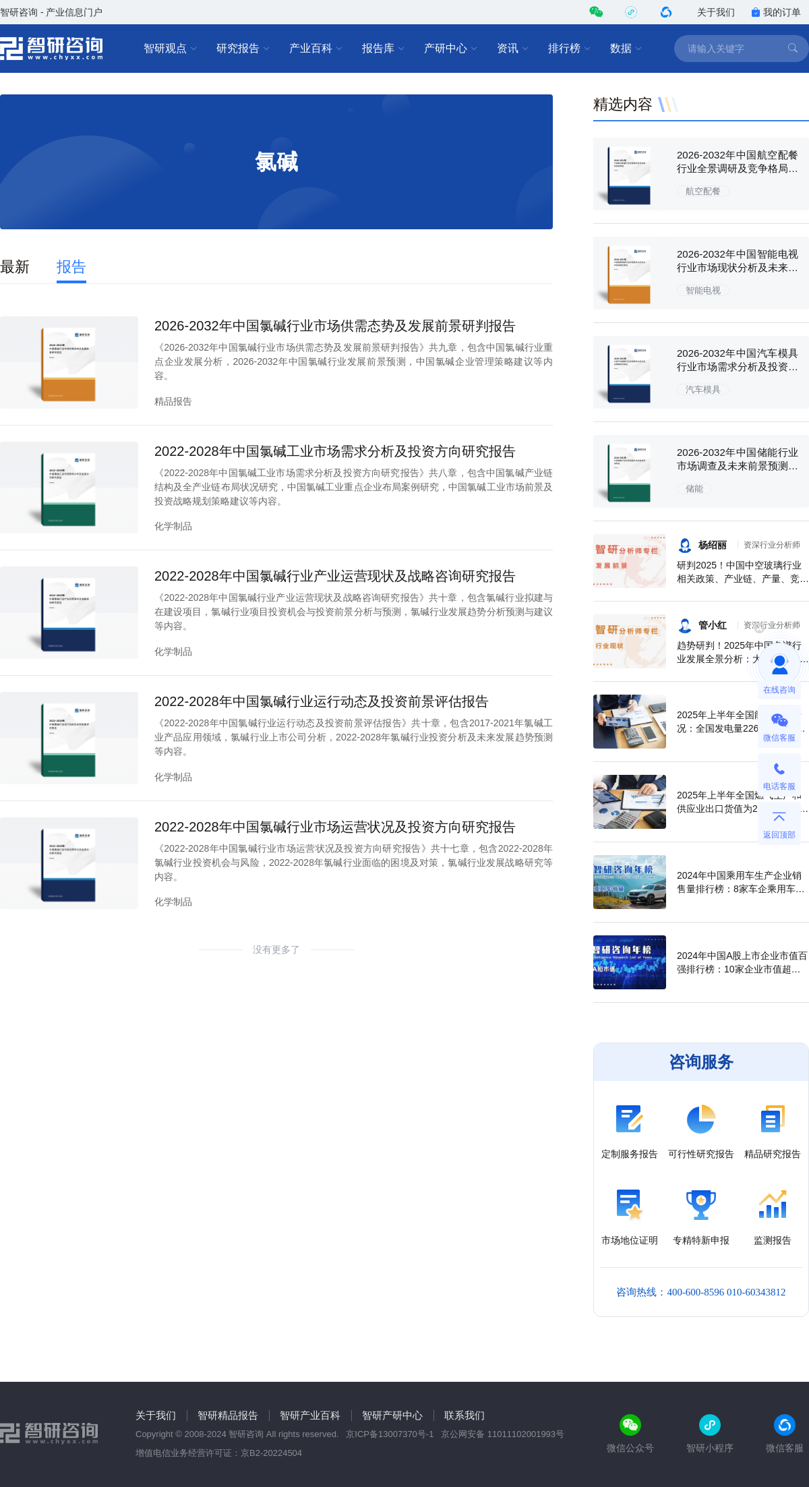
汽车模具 (703, 389)
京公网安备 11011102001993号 (502, 1434)
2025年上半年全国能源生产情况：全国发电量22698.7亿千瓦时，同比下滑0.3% (741, 728)
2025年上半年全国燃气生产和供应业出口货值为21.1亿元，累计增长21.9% (742, 808)
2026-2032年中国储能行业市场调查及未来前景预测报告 (737, 465)
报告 (71, 266)
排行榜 (569, 48)
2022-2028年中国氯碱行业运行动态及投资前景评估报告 (321, 701)
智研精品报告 (228, 1415)
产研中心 (451, 48)
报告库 (383, 48)
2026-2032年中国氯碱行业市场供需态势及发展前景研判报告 (335, 325)
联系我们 (464, 1415)
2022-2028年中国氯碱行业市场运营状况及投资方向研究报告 (335, 826)
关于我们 (716, 12)
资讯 (513, 48)
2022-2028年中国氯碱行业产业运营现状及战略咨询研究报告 (335, 575)
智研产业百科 (310, 1415)
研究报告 (243, 48)
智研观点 (171, 48)
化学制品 (173, 526)
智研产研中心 (392, 1415)
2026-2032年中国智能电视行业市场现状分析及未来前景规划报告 (737, 267)
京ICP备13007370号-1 (389, 1434)
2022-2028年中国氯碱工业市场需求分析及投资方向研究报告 (335, 451)
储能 (694, 489)
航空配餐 (703, 191)
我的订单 (776, 12)
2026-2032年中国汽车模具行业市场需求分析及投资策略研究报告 (737, 366)
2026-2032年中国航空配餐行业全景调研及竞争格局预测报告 (737, 168)
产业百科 (316, 48)
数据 (626, 48)
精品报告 (173, 401)
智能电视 (703, 290)
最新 (15, 266)
